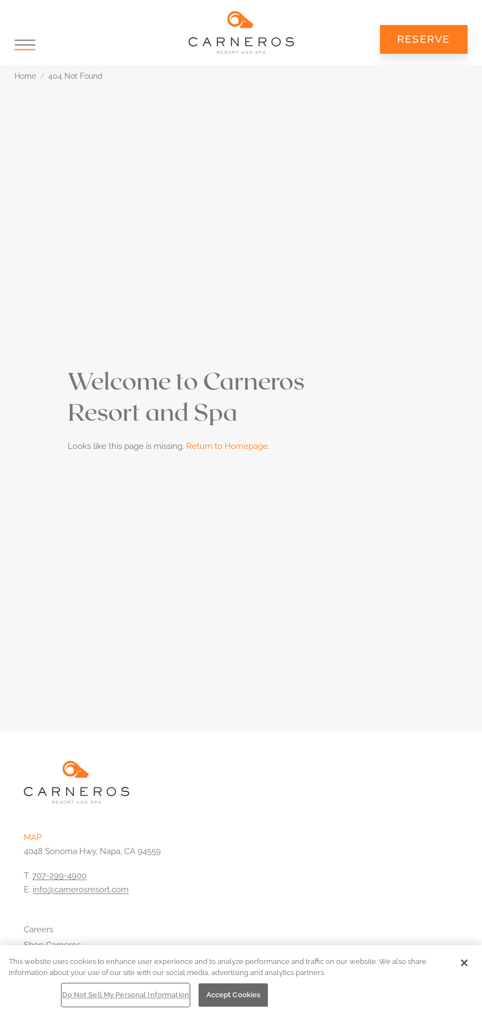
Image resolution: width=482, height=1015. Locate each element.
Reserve (423, 39)
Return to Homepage (227, 446)
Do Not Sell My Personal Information (125, 995)
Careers (38, 930)
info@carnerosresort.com (81, 890)
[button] (24, 44)
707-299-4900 (59, 876)
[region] (241, 980)
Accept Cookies (233, 995)
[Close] (464, 963)
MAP (33, 837)
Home (25, 76)
